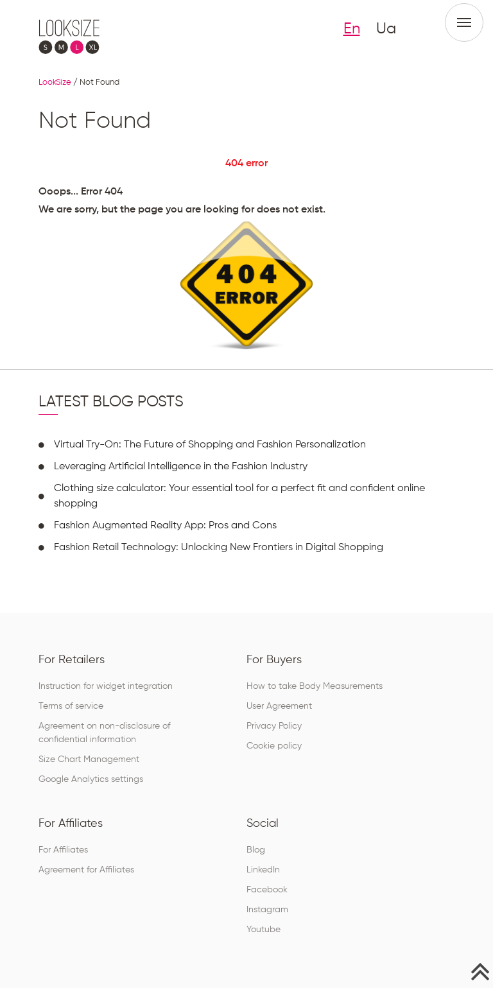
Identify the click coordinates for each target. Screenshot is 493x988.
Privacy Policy (274, 726)
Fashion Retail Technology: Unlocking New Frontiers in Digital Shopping (218, 547)
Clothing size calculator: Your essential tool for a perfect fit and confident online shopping (239, 496)
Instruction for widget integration (106, 686)
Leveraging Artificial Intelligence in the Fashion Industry (180, 467)
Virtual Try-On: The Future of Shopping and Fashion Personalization (210, 445)
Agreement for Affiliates (86, 869)
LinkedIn (263, 869)
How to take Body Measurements (314, 686)
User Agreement (279, 706)
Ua (386, 29)
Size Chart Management (89, 759)
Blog (255, 849)
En (351, 29)
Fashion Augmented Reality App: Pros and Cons (165, 526)
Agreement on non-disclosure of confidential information (104, 733)
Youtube (263, 929)
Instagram (267, 909)
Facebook (267, 889)
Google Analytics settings (91, 779)
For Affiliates (63, 849)
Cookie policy (274, 745)
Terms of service (71, 706)
